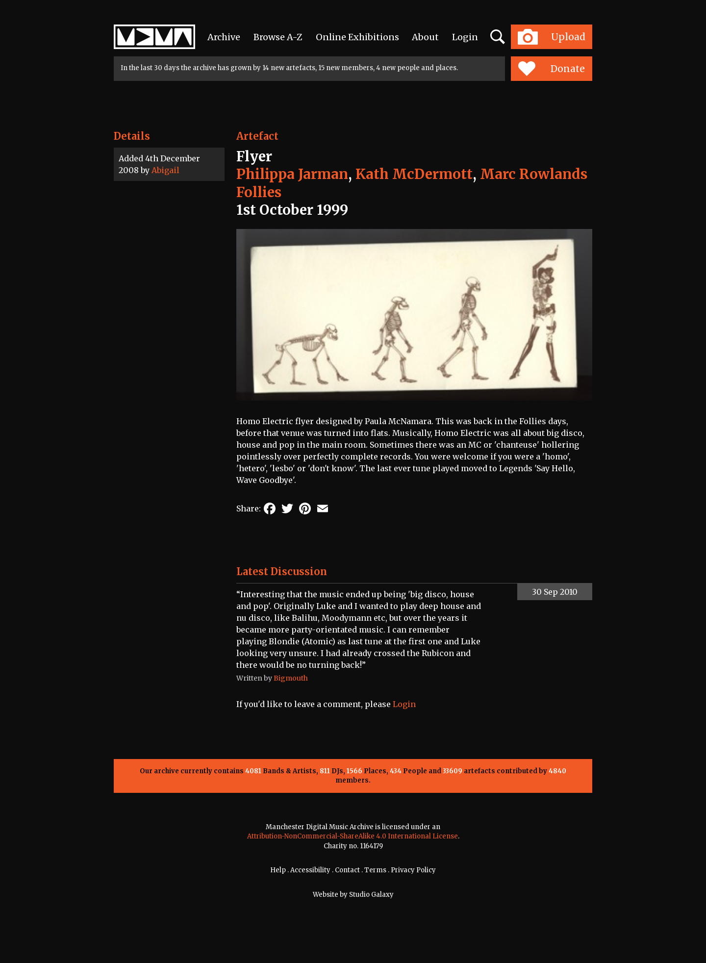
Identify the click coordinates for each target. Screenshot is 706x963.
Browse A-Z (278, 37)
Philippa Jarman (292, 174)
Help (278, 870)
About (425, 37)
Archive (223, 37)
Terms (375, 870)
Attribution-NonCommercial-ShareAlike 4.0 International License (352, 836)
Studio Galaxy (371, 894)
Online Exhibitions (357, 37)
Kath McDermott (414, 174)
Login (465, 37)
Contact (347, 870)
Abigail (165, 170)
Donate (551, 68)
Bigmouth (291, 678)
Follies (258, 192)
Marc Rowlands (533, 174)
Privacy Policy (413, 870)
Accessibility (310, 870)
